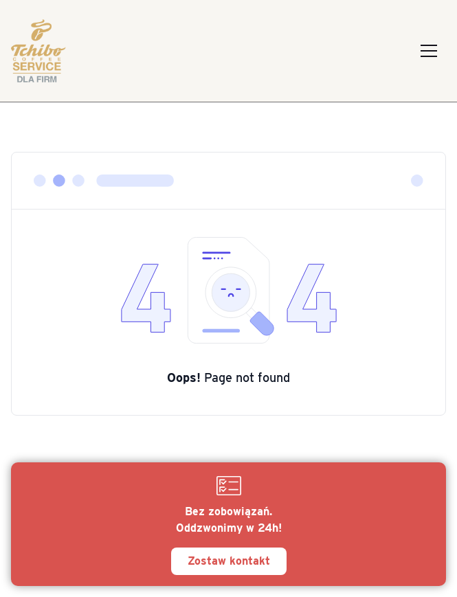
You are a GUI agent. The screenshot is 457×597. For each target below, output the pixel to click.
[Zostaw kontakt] (228, 524)
